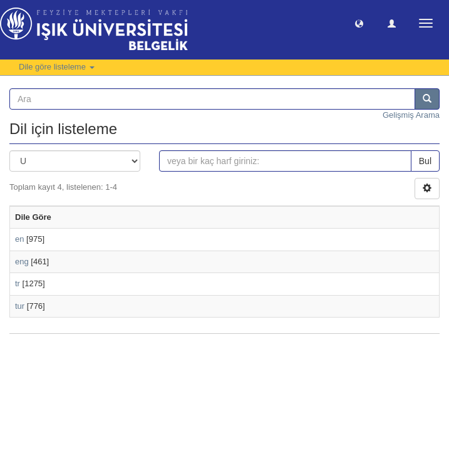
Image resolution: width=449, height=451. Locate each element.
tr (17, 283)
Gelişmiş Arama (411, 115)
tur (19, 306)
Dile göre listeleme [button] (57, 66)
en (19, 239)
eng (22, 261)
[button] (359, 23)
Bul (425, 161)
